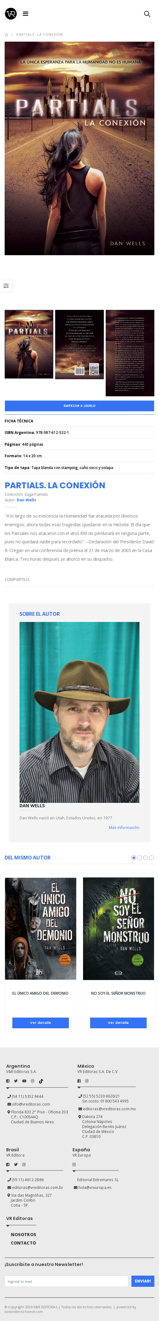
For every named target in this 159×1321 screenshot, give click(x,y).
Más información (124, 827)
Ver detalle (40, 1022)
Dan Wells (26, 500)
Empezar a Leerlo (79, 405)
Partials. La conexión (39, 34)
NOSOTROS (23, 1234)
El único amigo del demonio (40, 993)
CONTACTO (23, 1243)
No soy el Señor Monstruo (118, 993)
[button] (147, 15)
